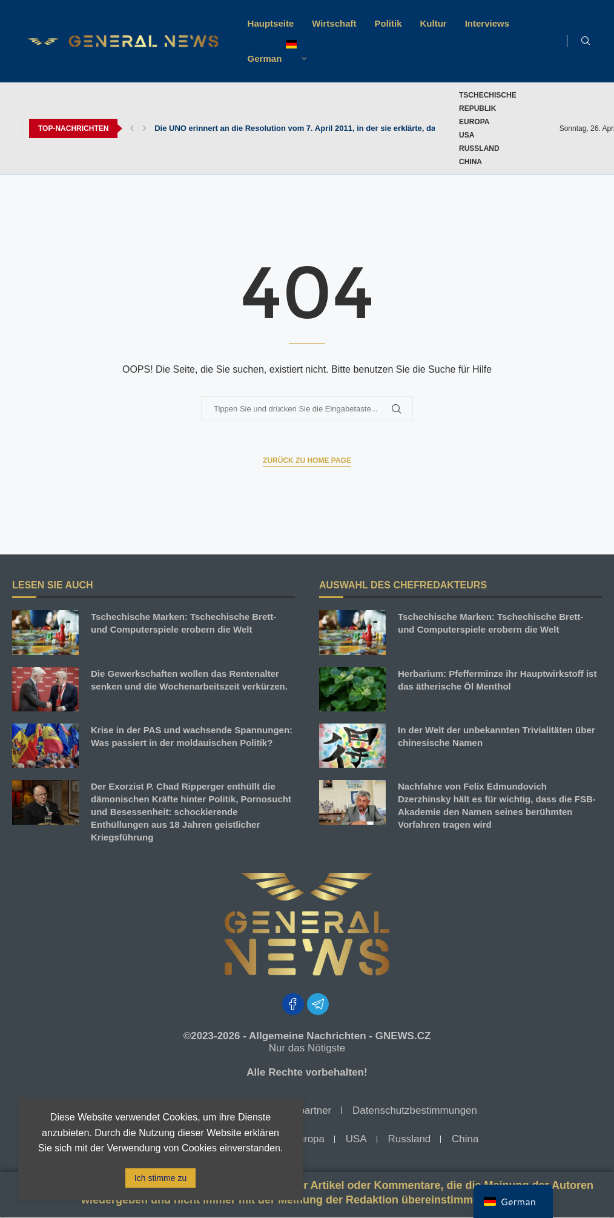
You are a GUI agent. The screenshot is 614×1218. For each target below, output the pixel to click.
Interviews (487, 23)
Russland (479, 148)
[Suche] (585, 41)
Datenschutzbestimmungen (414, 1110)
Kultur (433, 23)
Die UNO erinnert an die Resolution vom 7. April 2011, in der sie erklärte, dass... (302, 128)
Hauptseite (271, 23)
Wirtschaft (334, 23)
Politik (388, 23)
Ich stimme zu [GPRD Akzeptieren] (160, 1178)
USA (466, 135)
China (470, 162)
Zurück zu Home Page (307, 460)
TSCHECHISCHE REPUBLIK (488, 102)
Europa (474, 122)
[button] (132, 128)
